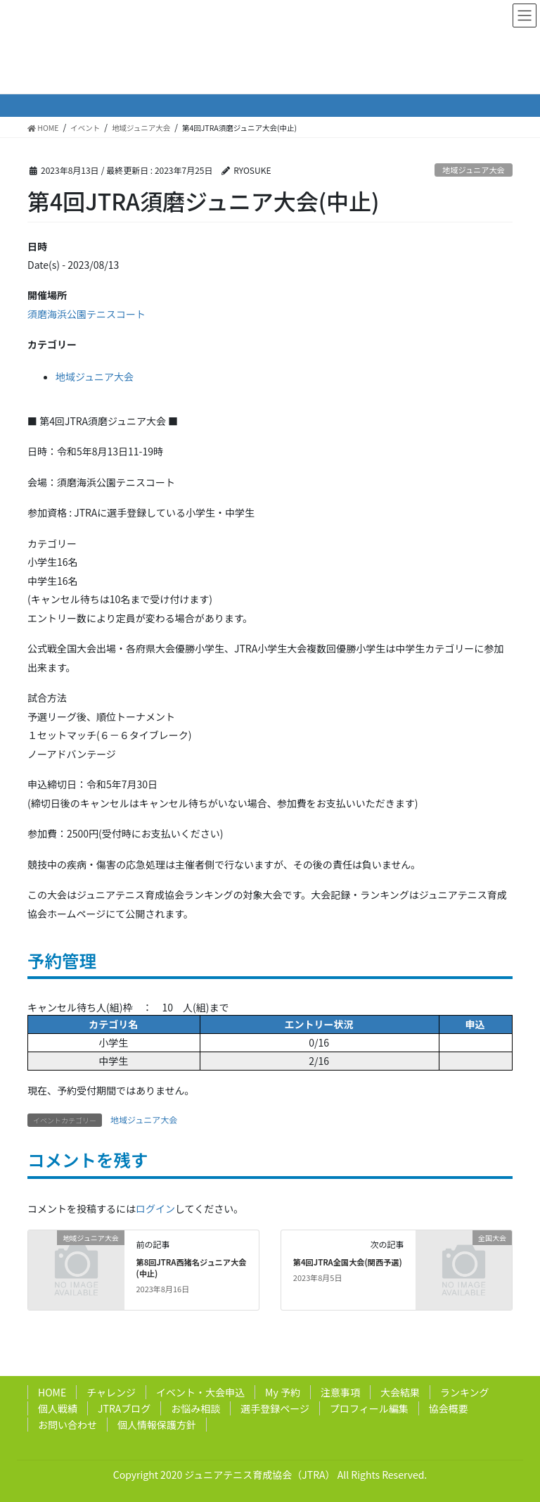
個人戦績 (57, 1408)
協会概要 (448, 1408)
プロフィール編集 (369, 1408)
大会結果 (400, 1392)
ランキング (464, 1392)
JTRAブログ (124, 1408)
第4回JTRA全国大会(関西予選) (347, 1262)
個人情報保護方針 (156, 1425)
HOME (52, 1392)
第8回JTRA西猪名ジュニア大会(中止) (191, 1267)
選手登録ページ (274, 1408)
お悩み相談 (195, 1408)
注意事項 (340, 1392)
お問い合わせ (67, 1425)
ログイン (155, 1208)
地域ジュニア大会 (473, 169)
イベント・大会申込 (200, 1392)
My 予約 (282, 1392)
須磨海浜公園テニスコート (86, 314)
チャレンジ (111, 1392)
